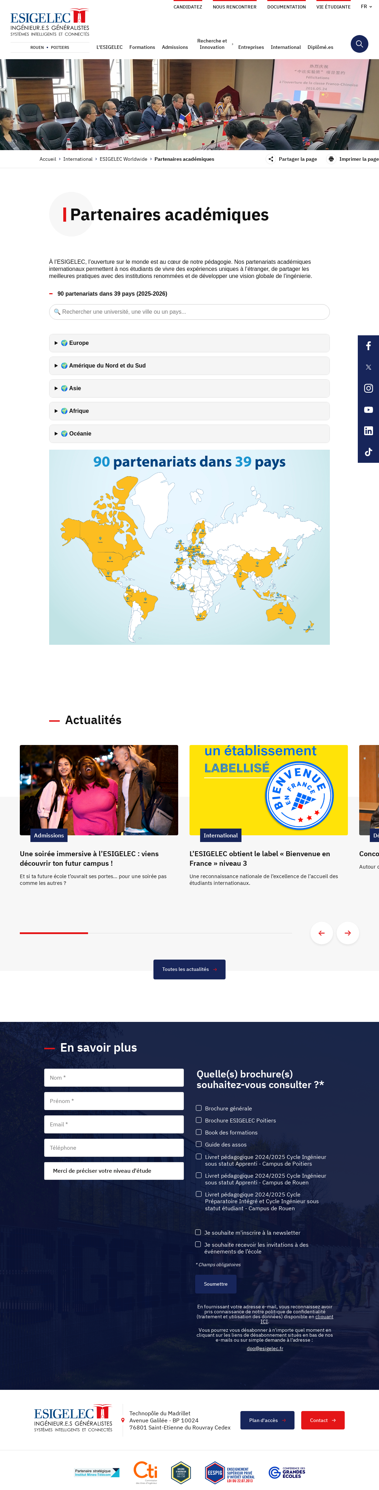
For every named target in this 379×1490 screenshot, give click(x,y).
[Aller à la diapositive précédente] (321, 933)
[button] (110, 47)
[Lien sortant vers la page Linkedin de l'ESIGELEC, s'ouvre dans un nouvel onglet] (368, 431)
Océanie (80, 434)
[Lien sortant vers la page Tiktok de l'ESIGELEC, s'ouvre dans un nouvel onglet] (368, 452)
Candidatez (188, 7)
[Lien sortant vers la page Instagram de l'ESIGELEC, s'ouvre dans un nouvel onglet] (368, 388)
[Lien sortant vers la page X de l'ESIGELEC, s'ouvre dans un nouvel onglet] (368, 367)
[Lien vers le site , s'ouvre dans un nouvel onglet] (181, 1472)
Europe (79, 343)
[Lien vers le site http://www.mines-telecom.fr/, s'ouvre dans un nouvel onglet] (96, 1473)
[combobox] (114, 1171)
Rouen (37, 47)
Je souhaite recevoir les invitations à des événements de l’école (256, 1248)
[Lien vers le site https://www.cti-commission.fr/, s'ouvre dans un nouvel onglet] (145, 1472)
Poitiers (60, 47)
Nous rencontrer (235, 7)
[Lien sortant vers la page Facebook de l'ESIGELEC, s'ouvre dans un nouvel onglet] (368, 346)
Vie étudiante (333, 7)
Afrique (79, 411)
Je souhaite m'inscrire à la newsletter (252, 1232)
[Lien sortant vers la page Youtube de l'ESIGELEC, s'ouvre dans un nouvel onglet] (368, 409)
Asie (75, 388)
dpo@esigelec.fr (265, 1348)
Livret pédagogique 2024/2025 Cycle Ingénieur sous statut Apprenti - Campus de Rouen (265, 1179)
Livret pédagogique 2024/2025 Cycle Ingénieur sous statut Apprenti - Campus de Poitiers (265, 1160)
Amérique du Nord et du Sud (107, 366)
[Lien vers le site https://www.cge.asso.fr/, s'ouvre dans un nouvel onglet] (287, 1473)
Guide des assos (226, 1145)
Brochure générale (228, 1108)
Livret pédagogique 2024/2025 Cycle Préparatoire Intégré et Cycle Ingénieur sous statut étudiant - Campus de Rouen (262, 1201)
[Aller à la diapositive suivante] (348, 933)
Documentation (286, 7)
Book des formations (231, 1132)
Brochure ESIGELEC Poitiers (240, 1120)
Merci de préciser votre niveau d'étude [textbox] (102, 1171)
